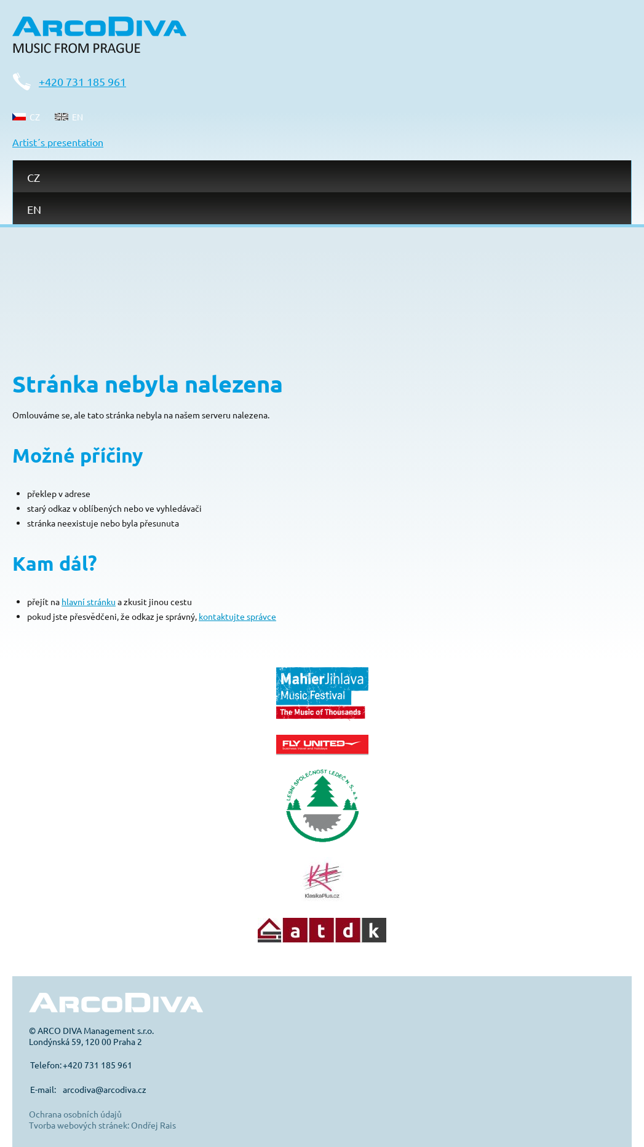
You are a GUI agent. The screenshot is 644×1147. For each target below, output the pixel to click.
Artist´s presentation (57, 142)
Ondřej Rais (153, 1124)
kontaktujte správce (237, 616)
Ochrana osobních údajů (75, 1113)
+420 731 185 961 (82, 81)
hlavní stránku (89, 601)
